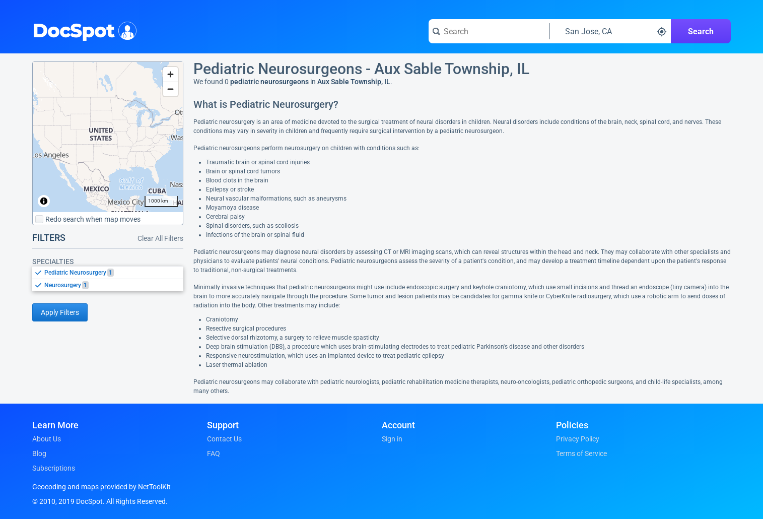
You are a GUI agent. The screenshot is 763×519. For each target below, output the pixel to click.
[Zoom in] (170, 74)
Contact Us (224, 439)
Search (701, 31)
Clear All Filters (160, 238)
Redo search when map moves (88, 219)
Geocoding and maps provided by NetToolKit (101, 487)
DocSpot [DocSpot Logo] (82, 30)
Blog (39, 453)
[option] (113, 273)
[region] (108, 137)
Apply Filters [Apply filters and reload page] (60, 312)
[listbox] (107, 278)
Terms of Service (581, 453)
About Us (46, 439)
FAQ (213, 453)
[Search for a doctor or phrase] (489, 31)
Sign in (392, 439)
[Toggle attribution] (44, 201)
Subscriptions (53, 468)
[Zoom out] (170, 89)
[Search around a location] (610, 31)
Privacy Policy (577, 439)
